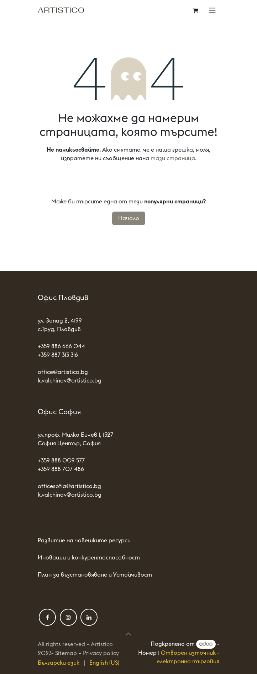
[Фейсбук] (47, 617)
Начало (128, 218)
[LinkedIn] (89, 617)
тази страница (173, 158)
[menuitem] (58, 663)
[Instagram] (68, 617)
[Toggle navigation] (212, 10)
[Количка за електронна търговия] (195, 10)
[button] (128, 634)
